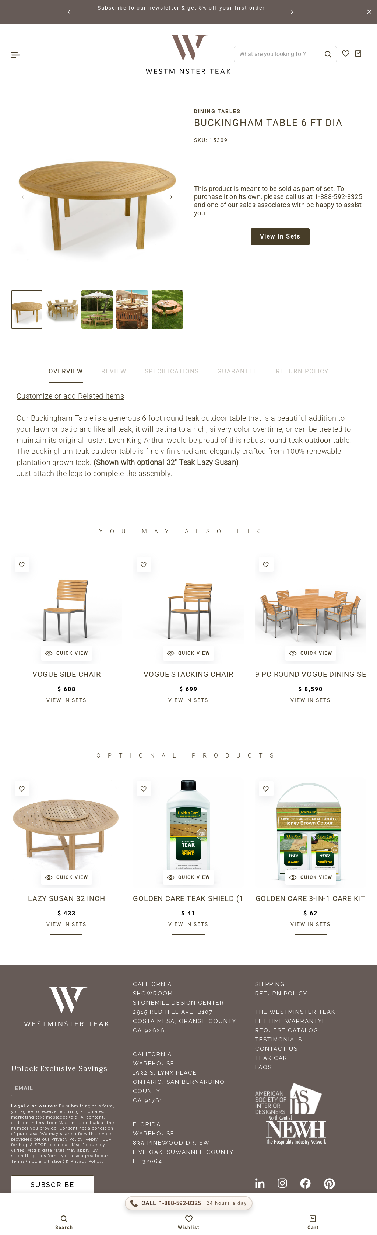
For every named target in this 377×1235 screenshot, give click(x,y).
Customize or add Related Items (70, 396)
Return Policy (281, 993)
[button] (69, 11)
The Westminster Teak (295, 1012)
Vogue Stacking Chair (188, 674)
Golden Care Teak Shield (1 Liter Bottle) (188, 898)
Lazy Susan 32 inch (66, 898)
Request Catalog (286, 1030)
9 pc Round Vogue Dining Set (310, 674)
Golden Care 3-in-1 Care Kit (311, 898)
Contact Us (276, 1049)
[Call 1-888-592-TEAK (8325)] (189, 1203)
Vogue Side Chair (66, 674)
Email (24, 1088)
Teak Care (273, 1058)
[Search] (328, 54)
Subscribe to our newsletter (149, 8)
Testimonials (278, 1039)
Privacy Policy (86, 1161)
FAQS (263, 1067)
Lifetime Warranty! (289, 1021)
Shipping (270, 984)
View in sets (66, 700)
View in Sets (280, 236)
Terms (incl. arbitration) (37, 1161)
